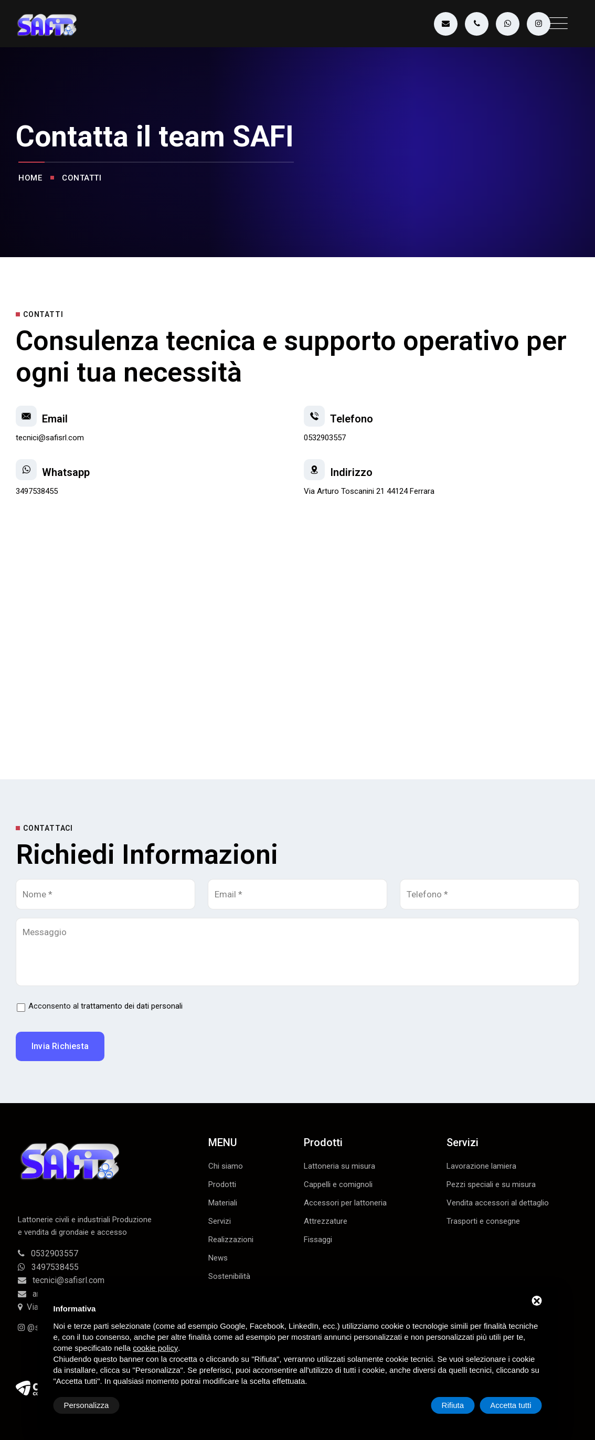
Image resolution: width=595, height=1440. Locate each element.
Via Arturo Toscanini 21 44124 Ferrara (369, 491)
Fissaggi (318, 1239)
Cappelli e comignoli (338, 1184)
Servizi (219, 1221)
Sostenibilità (229, 1276)
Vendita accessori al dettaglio (498, 1203)
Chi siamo (225, 1166)
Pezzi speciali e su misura (491, 1184)
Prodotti (222, 1184)
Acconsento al (105, 1006)
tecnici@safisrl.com (50, 437)
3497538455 (37, 491)
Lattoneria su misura (339, 1166)
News (218, 1258)
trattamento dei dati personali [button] (132, 1006)
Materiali (222, 1203)
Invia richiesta (60, 1046)
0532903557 (325, 437)
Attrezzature (325, 1221)
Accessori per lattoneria (345, 1203)
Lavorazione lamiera (481, 1166)
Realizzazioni (230, 1239)
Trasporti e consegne (483, 1221)
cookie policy (155, 1347)
